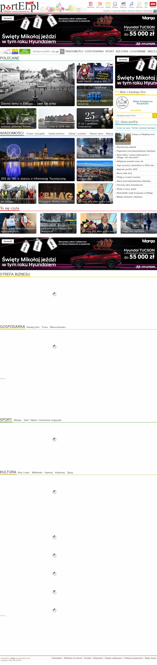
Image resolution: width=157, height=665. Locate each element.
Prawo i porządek (36, 133)
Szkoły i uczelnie (77, 133)
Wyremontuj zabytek (126, 147)
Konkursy (60, 472)
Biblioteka (37, 472)
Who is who (100, 7)
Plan (146, 7)
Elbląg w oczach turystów (128, 177)
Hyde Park (139, 7)
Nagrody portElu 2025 (127, 169)
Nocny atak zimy (124, 173)
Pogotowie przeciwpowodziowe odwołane (136, 151)
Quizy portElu (126, 122)
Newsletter (57, 658)
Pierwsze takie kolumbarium (130, 185)
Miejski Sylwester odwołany (129, 196)
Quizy (70, 472)
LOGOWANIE (138, 51)
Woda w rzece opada (126, 189)
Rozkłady (115, 7)
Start (26, 420)
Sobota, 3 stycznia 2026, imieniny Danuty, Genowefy (128, 10)
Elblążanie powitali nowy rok (130, 161)
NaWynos (153, 4)
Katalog (108, 7)
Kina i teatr (24, 472)
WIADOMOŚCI (74, 51)
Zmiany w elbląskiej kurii (143, 134)
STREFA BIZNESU (15, 274)
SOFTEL (19, 660)
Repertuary (123, 7)
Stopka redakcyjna (113, 658)
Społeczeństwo (57, 133)
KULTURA (122, 51)
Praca (45, 327)
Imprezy (131, 7)
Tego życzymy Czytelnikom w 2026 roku (135, 165)
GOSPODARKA (94, 51)
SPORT (109, 51)
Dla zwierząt (136, 110)
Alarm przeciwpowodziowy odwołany (134, 181)
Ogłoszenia (90, 7)
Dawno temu (96, 133)
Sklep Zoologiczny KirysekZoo (143, 102)
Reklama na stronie (73, 658)
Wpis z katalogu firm (130, 92)
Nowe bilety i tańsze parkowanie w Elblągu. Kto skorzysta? (133, 156)
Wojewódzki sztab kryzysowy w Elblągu (135, 193)
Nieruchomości (58, 327)
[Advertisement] (78, 398)
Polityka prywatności (133, 658)
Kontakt (87, 658)
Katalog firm (33, 327)
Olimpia (17, 420)
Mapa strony (150, 658)
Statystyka (98, 658)
